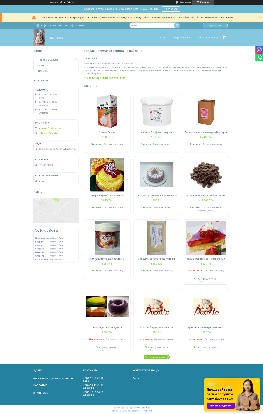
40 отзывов (185, 2)
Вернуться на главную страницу (106, 77)
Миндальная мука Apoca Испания (156, 258)
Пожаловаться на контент (139, 411)
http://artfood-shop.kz (50, 128)
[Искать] (177, 25)
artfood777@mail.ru (48, 133)
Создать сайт (56, 2)
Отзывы (43, 70)
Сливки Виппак (107, 132)
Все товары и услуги (155, 357)
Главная (161, 37)
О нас (41, 65)
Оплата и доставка (207, 37)
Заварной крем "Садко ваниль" (107, 195)
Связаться (171, 8)
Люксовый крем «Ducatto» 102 (156, 327)
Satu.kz (146, 408)
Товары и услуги (181, 37)
